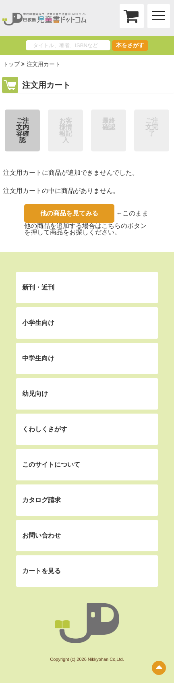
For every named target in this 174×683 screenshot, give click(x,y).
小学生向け (38, 322)
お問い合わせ (41, 535)
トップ (11, 64)
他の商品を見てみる (69, 213)
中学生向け (38, 358)
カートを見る (41, 570)
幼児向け (35, 393)
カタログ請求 (41, 500)
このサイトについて (51, 464)
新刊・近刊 (38, 287)
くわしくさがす (44, 429)
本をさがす (130, 45)
